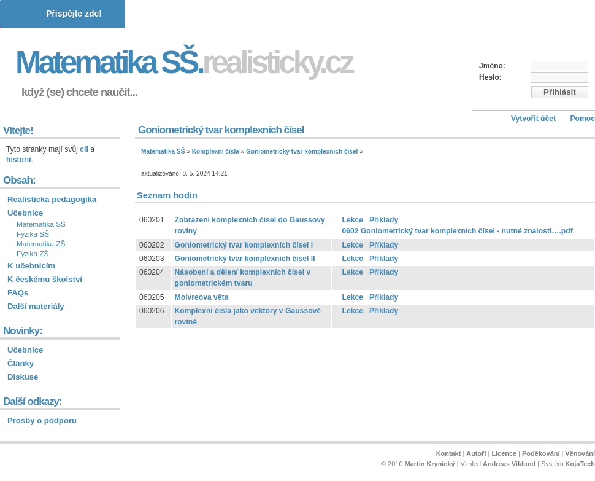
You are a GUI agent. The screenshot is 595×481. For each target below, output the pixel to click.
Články (20, 363)
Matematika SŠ (163, 151)
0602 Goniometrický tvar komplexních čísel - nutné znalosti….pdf (457, 231)
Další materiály (35, 306)
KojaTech (580, 463)
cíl (84, 149)
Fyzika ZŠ (32, 253)
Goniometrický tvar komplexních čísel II (245, 258)
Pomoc (582, 118)
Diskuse (22, 376)
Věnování (580, 453)
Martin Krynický (430, 463)
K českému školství (44, 279)
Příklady (383, 220)
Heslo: (490, 77)
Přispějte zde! (74, 13)
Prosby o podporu (42, 420)
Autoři (476, 453)
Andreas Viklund (509, 463)
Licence (503, 453)
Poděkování (540, 453)
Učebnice (25, 212)
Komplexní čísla (215, 151)
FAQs (17, 292)
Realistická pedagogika (51, 199)
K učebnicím (31, 265)
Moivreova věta (202, 297)
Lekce (352, 220)
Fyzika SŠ (33, 234)
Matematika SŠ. (183, 62)
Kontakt (448, 453)
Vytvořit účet (533, 118)
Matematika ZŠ (41, 244)
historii (18, 159)
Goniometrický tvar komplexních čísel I (244, 245)
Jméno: (492, 65)
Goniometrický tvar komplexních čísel (302, 151)
